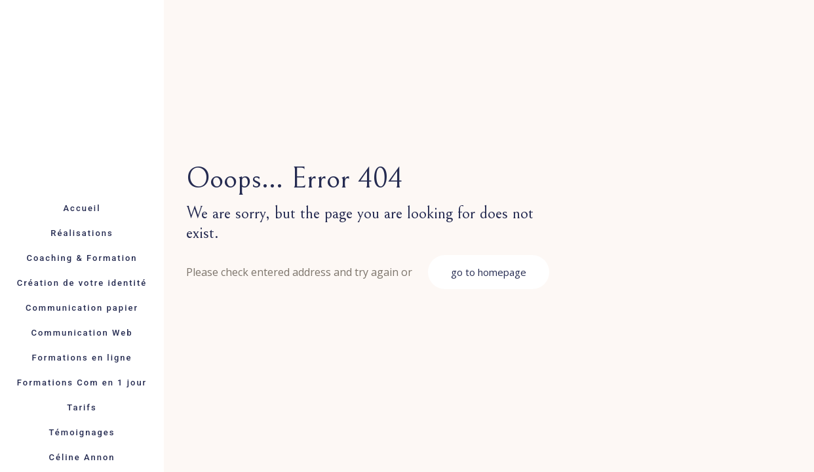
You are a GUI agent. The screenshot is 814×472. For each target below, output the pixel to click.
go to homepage (488, 272)
